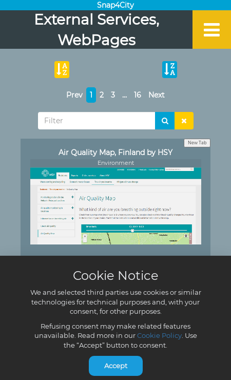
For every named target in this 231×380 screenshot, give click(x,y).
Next (156, 95)
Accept (115, 366)
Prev (74, 95)
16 (137, 95)
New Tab (197, 142)
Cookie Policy (159, 335)
